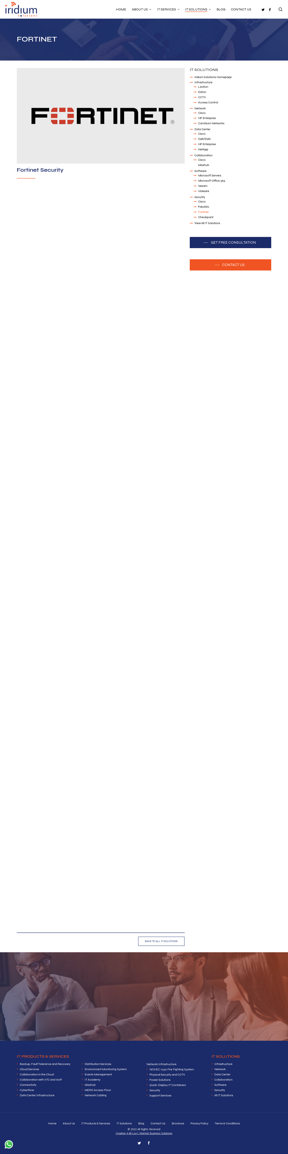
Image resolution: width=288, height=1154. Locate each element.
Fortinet (203, 212)
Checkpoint (205, 217)
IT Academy (92, 1079)
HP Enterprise (207, 118)
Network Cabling (96, 1095)
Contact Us (158, 1123)
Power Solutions (160, 1080)
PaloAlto (203, 206)
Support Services (160, 1095)
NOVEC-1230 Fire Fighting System (171, 1069)
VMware (203, 191)
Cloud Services (29, 1069)
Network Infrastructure (162, 1064)
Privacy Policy (199, 1123)
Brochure (178, 1123)
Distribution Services (98, 1064)
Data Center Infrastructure (37, 1095)
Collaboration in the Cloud (37, 1074)
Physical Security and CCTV (167, 1074)
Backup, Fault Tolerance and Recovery (45, 1064)
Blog (141, 1123)
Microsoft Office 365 (211, 180)
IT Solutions (124, 1123)
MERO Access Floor (98, 1090)
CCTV (202, 97)
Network (200, 108)
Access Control (208, 102)
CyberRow (27, 1090)
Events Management (98, 1074)
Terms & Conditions (227, 1123)
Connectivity (28, 1085)
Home (52, 1123)
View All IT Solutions (207, 223)
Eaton (202, 92)
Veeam (202, 186)
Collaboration (203, 155)
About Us (69, 1123)
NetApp (203, 149)
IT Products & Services (95, 1123)
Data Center (202, 129)
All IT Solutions (223, 1095)
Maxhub (203, 165)
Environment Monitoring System (106, 1069)
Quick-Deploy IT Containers (167, 1085)
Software (200, 171)
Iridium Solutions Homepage (213, 77)
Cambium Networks (211, 123)
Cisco (202, 113)
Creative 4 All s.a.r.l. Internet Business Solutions (144, 1133)
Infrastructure (203, 82)
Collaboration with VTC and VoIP (41, 1079)
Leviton (203, 86)
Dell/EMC (204, 139)
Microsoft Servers (209, 175)
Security (199, 197)
